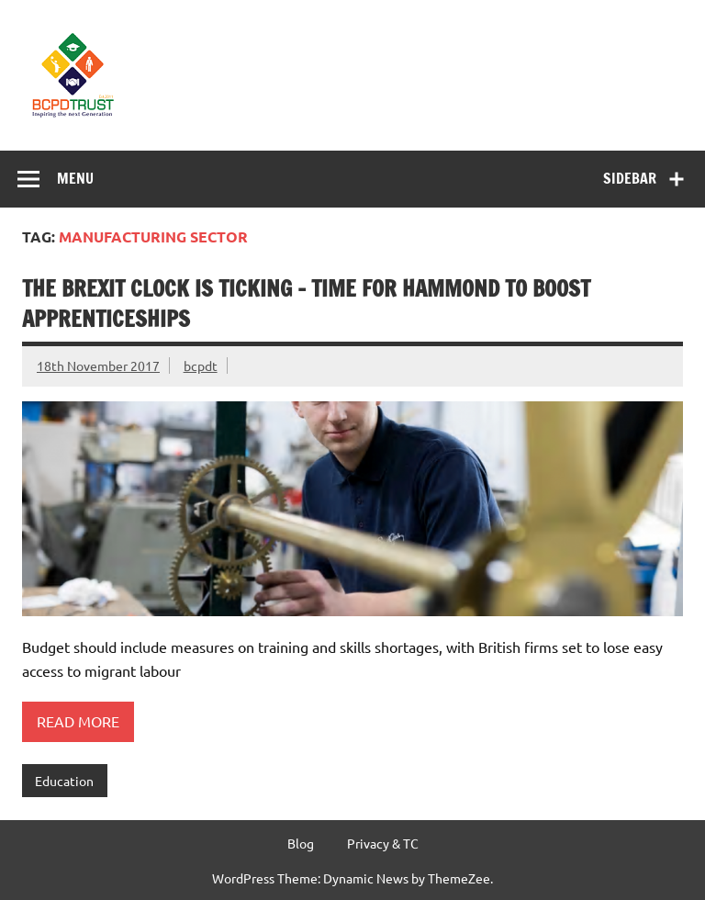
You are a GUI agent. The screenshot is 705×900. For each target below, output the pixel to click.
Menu (75, 178)
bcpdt (201, 365)
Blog (300, 843)
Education (64, 780)
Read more (78, 721)
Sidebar (629, 178)
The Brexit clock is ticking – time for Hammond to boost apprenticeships (306, 304)
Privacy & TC (383, 843)
